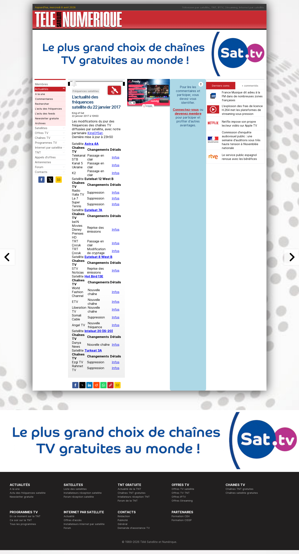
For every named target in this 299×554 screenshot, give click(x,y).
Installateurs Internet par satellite (84, 524)
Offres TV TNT (181, 492)
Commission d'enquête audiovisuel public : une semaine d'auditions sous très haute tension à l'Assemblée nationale (241, 140)
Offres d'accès (73, 520)
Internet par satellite (251, 7)
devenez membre (188, 113)
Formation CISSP (182, 520)
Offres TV (41, 133)
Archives (40, 123)
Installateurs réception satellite (83, 492)
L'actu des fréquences (48, 108)
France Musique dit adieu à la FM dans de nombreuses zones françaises (242, 96)
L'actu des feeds (45, 113)
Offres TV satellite (183, 488)
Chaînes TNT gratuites (132, 492)
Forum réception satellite (79, 496)
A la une (40, 94)
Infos (115, 157)
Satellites (41, 128)
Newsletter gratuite (47, 118)
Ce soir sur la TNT (21, 520)
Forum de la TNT (128, 500)
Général (122, 524)
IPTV (220, 7)
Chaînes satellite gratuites (242, 492)
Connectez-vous (186, 110)
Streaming (231, 7)
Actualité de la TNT (129, 488)
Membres (41, 84)
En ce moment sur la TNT (25, 516)
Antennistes (43, 162)
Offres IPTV (179, 496)
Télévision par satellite (196, 7)
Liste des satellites (75, 488)
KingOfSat (95, 133)
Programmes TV (46, 142)
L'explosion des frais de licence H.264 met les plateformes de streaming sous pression (242, 109)
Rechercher (42, 103)
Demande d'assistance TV (134, 527)
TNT (213, 7)
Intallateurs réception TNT (134, 496)
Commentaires (44, 98)
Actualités (41, 89)
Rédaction (124, 516)
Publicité (123, 520)
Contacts (41, 172)
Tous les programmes (23, 524)
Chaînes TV (42, 138)
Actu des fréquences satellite (28, 492)
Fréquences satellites (86, 91)
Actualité (69, 516)
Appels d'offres (45, 157)
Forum (39, 167)
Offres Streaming (182, 500)
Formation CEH (181, 516)
